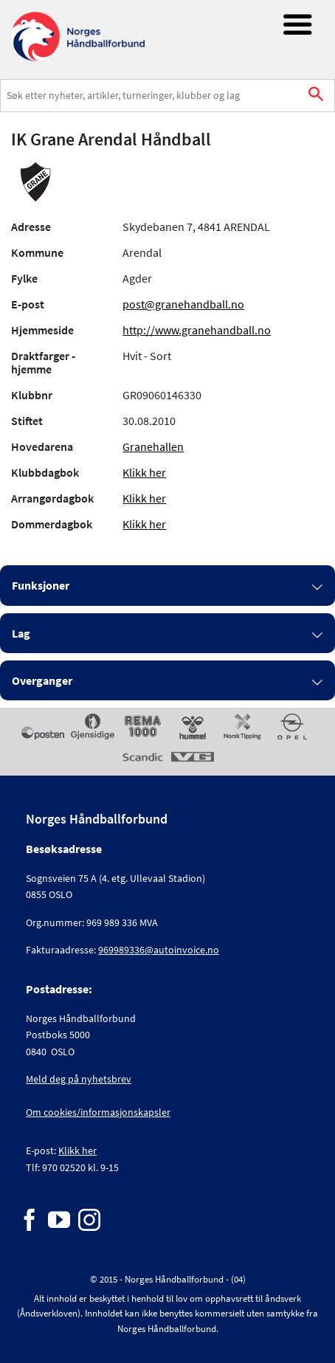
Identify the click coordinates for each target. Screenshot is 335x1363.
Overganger (42, 680)
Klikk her (144, 472)
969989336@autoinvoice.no (158, 949)
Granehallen (153, 446)
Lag (21, 633)
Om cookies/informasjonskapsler (98, 1112)
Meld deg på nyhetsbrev (78, 1079)
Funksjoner (40, 585)
